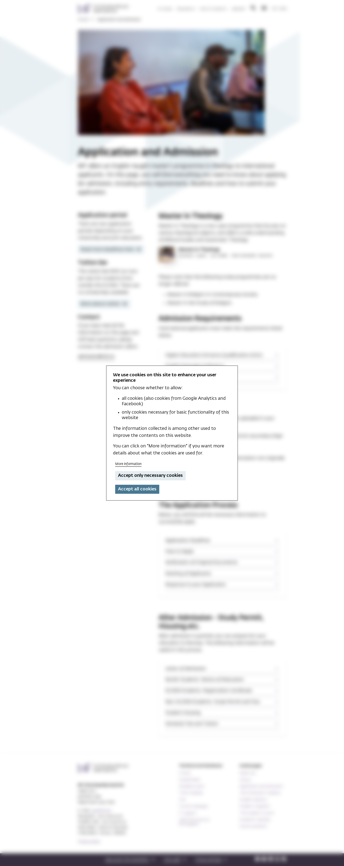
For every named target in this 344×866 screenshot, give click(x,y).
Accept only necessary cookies (150, 476)
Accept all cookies (137, 489)
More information (128, 464)
